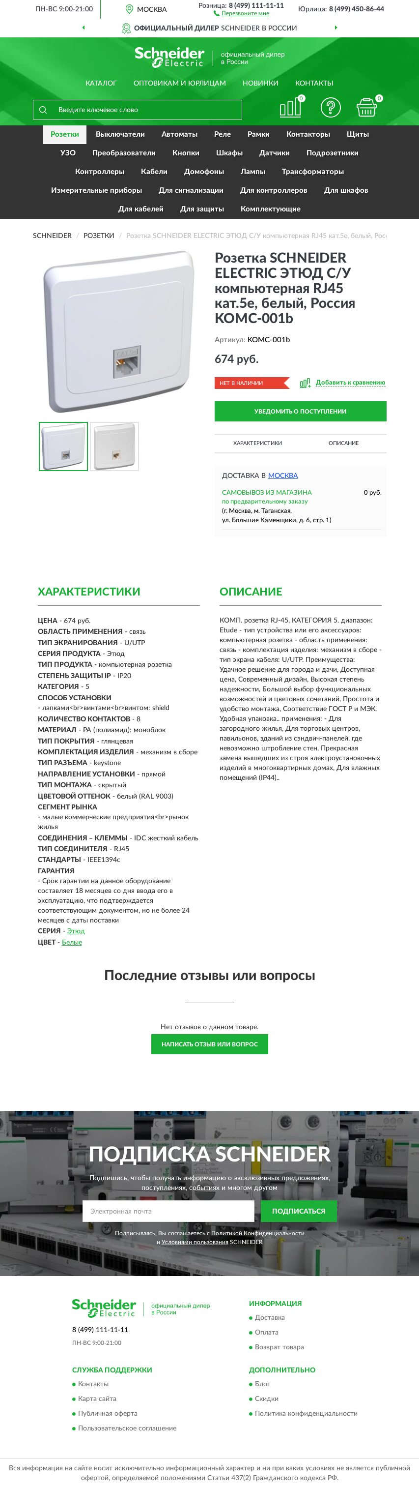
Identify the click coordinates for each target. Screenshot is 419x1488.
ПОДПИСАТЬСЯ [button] (299, 1211)
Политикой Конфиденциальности (258, 1233)
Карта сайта (97, 1399)
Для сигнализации (191, 190)
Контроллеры (99, 172)
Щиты (358, 134)
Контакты (314, 83)
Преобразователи (124, 153)
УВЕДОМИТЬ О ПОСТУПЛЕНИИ (300, 412)
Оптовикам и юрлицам (180, 83)
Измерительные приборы (96, 190)
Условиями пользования (195, 1242)
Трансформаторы (313, 172)
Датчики (274, 153)
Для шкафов (346, 190)
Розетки (65, 134)
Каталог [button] (101, 83)
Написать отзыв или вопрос (210, 1044)
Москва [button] (283, 476)
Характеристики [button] (257, 443)
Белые (72, 942)
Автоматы (179, 134)
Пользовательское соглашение (127, 1429)
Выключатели (120, 134)
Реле (222, 134)
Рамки (259, 134)
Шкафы (229, 153)
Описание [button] (344, 443)
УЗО (68, 153)
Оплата (267, 1332)
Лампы (253, 172)
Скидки (267, 1399)
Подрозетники (333, 153)
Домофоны (204, 172)
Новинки (261, 83)
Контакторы (308, 134)
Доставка (270, 1317)
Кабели (154, 172)
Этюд (76, 931)
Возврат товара (279, 1347)
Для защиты (202, 209)
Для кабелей (141, 209)
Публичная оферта (108, 1414)
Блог (262, 1384)
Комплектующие (271, 209)
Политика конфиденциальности (306, 1414)
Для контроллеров (273, 190)
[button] (241, 13)
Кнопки (185, 153)
